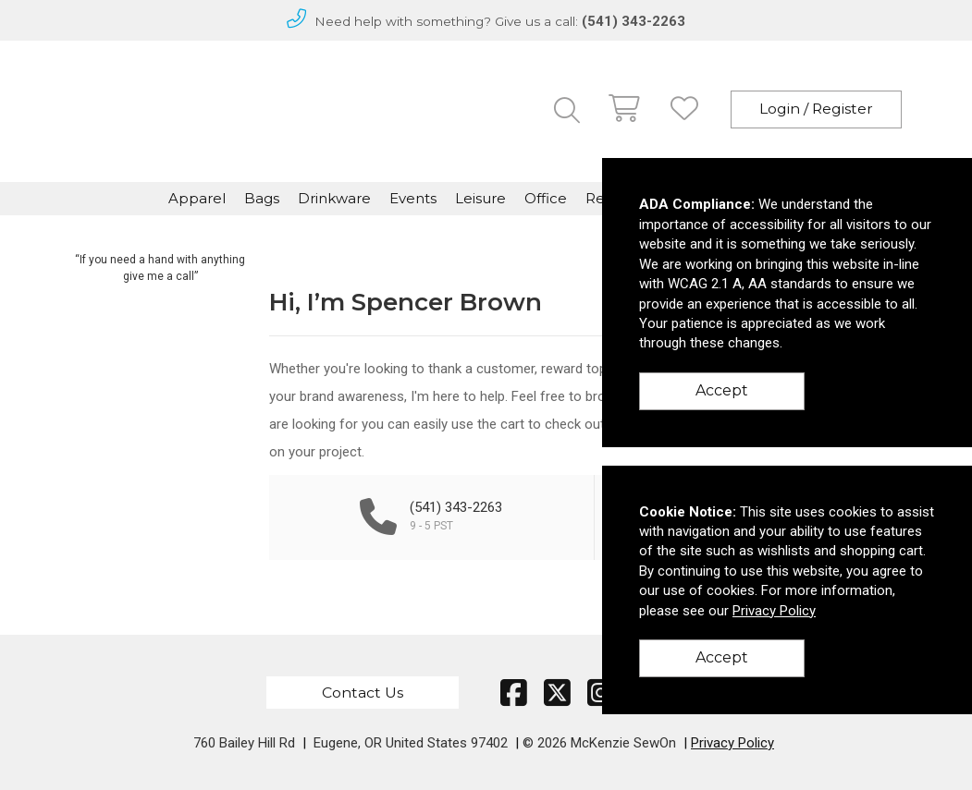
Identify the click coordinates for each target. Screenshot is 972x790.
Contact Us (362, 692)
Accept (721, 390)
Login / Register (816, 108)
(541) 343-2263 (633, 21)
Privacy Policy (732, 743)
